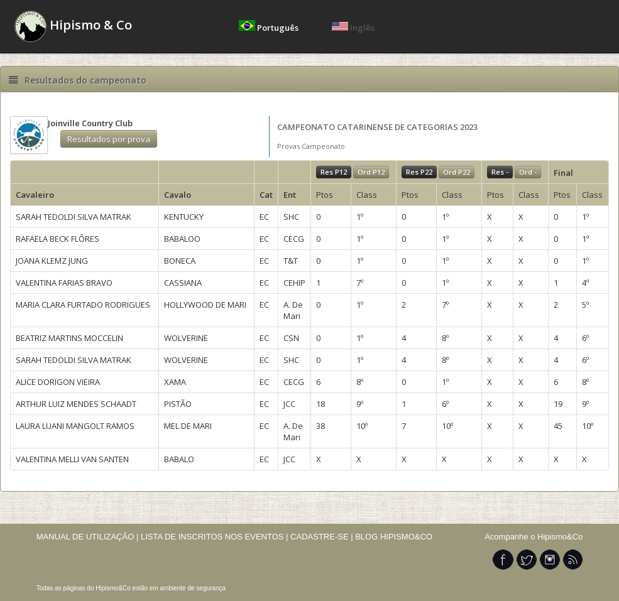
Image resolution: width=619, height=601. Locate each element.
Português (269, 27)
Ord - (528, 171)
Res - (499, 171)
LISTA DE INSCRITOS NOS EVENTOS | (214, 536)
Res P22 (419, 171)
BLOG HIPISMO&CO (393, 536)
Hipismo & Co (73, 26)
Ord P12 (371, 171)
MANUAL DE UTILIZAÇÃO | (87, 536)
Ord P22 (456, 171)
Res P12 (333, 171)
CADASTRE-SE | (322, 536)
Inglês (353, 27)
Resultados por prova (108, 138)
